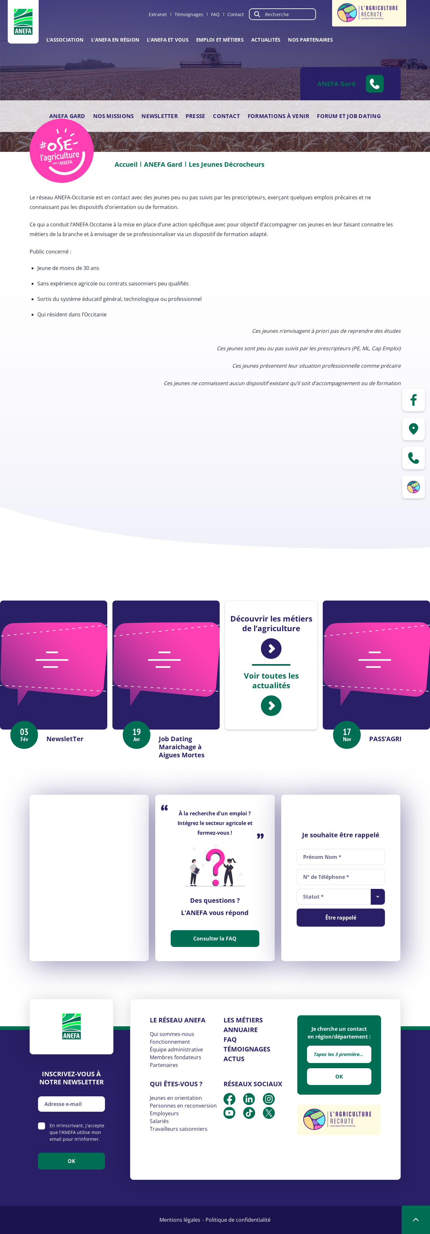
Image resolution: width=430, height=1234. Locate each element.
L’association (64, 39)
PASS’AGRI (385, 738)
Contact (235, 14)
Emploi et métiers (220, 39)
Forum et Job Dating (349, 116)
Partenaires (164, 1065)
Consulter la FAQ (214, 938)
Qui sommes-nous (172, 1034)
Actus (234, 1058)
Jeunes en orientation (176, 1097)
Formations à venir (278, 116)
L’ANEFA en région (115, 39)
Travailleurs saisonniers (178, 1128)
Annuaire (241, 1029)
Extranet (158, 14)
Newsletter (159, 116)
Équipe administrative (176, 1049)
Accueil (126, 164)
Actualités (265, 39)
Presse (195, 116)
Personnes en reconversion (183, 1105)
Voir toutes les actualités (271, 693)
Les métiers (243, 1020)
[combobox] (341, 897)
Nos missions (113, 116)
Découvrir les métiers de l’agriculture (271, 636)
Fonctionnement (170, 1041)
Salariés (159, 1121)
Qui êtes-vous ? (176, 1084)
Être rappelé (340, 917)
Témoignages (189, 14)
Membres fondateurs (175, 1057)
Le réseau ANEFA (177, 1020)
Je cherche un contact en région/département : (339, 1032)
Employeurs (164, 1113)
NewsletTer (64, 738)
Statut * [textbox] (313, 896)
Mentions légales (179, 1219)
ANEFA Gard (67, 116)
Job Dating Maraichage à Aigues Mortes (182, 746)
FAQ (215, 14)
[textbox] (339, 1054)
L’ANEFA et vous (167, 39)
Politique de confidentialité (238, 1219)
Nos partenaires (310, 39)
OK (339, 1076)
